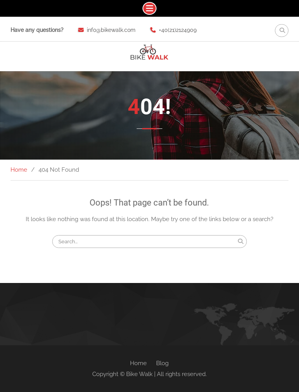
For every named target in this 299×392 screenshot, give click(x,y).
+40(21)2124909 (178, 30)
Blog (162, 363)
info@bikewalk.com (111, 30)
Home (138, 363)
